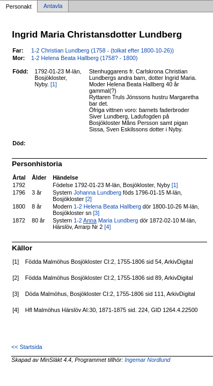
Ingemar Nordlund (147, 360)
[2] (88, 199)
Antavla (53, 6)
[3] (96, 213)
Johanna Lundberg (97, 192)
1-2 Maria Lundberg (106, 220)
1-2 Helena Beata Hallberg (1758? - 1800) (84, 58)
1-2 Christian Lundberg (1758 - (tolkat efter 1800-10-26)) (102, 50)
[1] (53, 84)
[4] (108, 227)
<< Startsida (26, 347)
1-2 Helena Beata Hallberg (107, 206)
